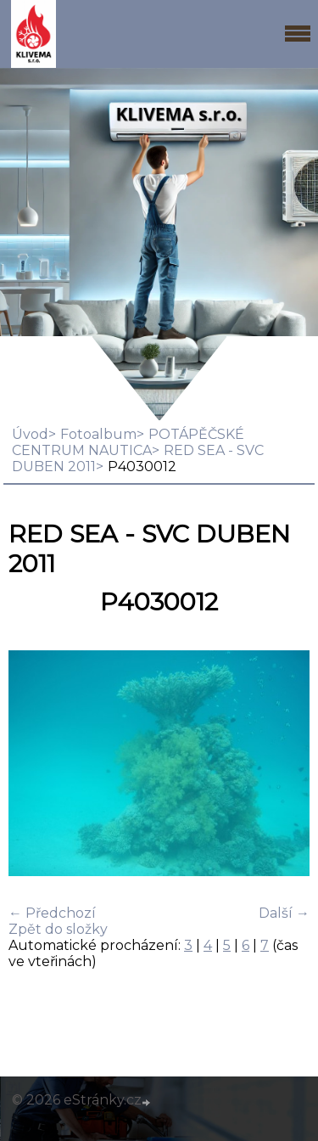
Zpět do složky (58, 929)
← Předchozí (52, 913)
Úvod (30, 434)
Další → (284, 913)
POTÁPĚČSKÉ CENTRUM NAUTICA (128, 442)
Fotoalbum (98, 434)
